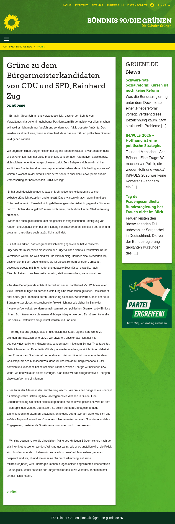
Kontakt (81, 5)
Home (67, 5)
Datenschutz (137, 5)
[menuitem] (67, 5)
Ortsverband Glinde (18, 46)
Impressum (115, 5)
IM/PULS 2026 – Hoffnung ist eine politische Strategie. (143, 140)
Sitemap (97, 5)
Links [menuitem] (162, 5)
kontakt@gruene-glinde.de (101, 518)
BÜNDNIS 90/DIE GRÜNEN (129, 21)
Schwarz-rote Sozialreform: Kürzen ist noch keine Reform (147, 85)
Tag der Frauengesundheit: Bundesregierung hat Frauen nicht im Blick (144, 204)
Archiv (40, 46)
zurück (12, 492)
